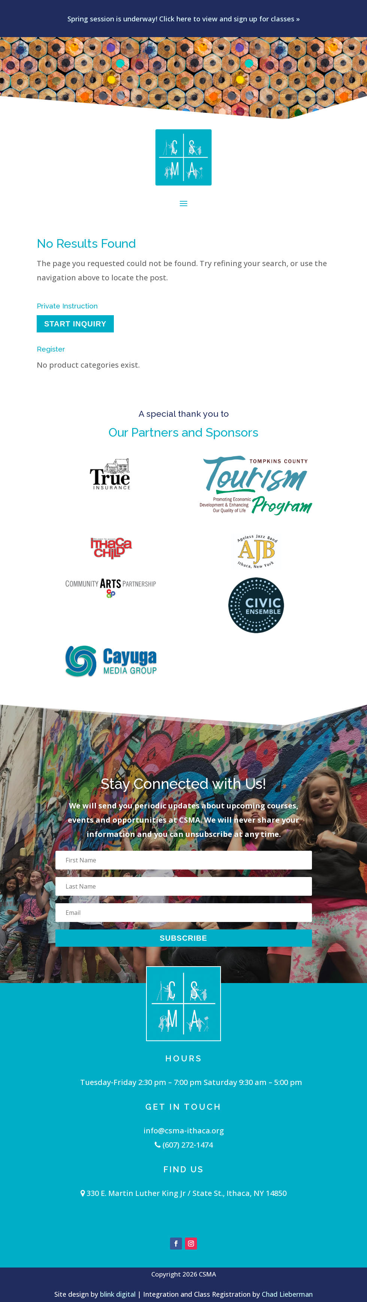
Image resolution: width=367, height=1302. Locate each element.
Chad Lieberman (287, 1294)
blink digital (118, 1294)
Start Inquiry (75, 324)
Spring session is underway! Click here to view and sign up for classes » (183, 18)
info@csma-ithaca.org (183, 1130)
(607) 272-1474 (184, 1145)
